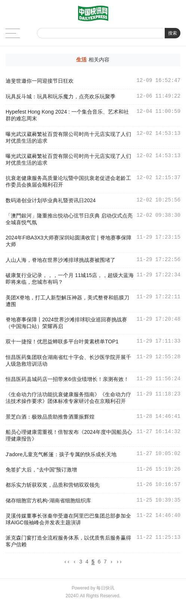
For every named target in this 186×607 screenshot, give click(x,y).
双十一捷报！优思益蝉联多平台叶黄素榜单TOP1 (62, 341)
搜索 (172, 33)
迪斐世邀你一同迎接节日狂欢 (40, 81)
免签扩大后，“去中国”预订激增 (41, 470)
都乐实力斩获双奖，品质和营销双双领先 (53, 485)
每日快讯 (105, 589)
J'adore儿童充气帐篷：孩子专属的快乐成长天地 (61, 454)
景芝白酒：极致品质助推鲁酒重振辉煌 (50, 417)
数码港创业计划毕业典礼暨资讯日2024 (51, 200)
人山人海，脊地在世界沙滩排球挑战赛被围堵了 (60, 260)
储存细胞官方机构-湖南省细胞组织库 (48, 500)
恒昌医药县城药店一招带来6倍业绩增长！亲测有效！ (67, 379)
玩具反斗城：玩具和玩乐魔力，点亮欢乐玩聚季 (60, 96)
